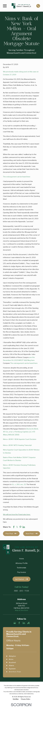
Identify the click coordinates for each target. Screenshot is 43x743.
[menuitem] (16, 699)
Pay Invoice (21, 572)
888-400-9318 (21, 591)
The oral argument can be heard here (16, 177)
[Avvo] (28, 623)
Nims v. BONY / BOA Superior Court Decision (19, 439)
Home (21, 559)
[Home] (21, 6)
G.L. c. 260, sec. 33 (19, 484)
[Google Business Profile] (15, 623)
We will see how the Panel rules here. (16, 514)
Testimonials (21, 568)
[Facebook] (19, 623)
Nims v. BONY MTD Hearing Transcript (17, 445)
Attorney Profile (22, 563)
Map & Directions (21, 610)
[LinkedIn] (24, 623)
